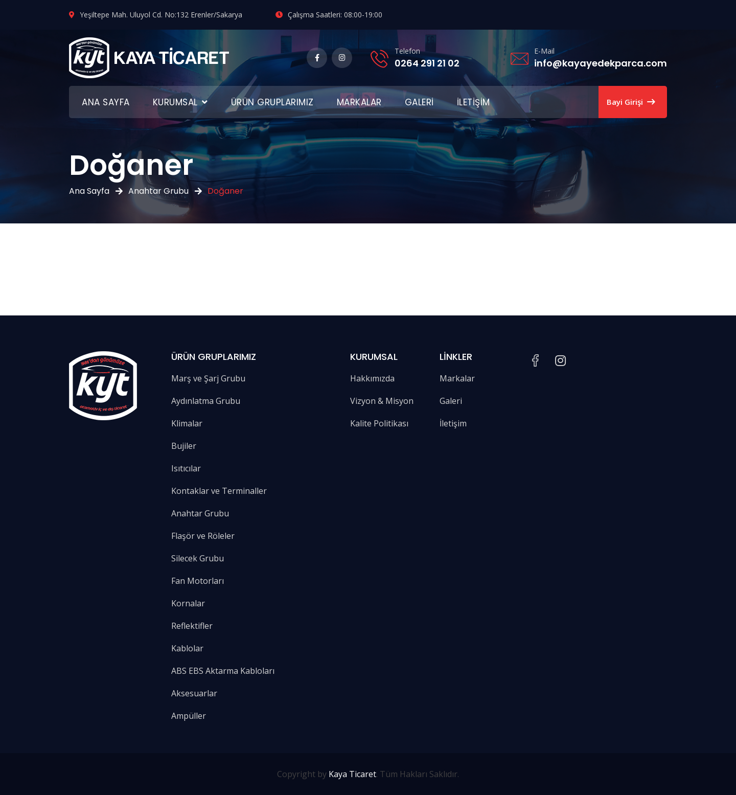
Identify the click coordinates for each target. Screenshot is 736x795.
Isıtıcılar (186, 468)
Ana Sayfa (106, 102)
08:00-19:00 (363, 14)
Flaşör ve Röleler (203, 535)
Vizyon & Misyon (381, 400)
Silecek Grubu (197, 558)
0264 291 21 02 (427, 63)
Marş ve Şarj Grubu (208, 378)
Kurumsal (175, 102)
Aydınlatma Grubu (205, 400)
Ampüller (188, 715)
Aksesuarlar (194, 693)
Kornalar (188, 603)
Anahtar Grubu (158, 191)
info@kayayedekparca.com (600, 63)
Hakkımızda (372, 378)
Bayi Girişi (631, 102)
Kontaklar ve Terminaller (219, 490)
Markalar (359, 102)
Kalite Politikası (379, 423)
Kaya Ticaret (352, 774)
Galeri (419, 102)
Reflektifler (192, 625)
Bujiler (183, 445)
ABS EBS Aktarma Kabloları (222, 670)
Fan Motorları (197, 580)
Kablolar (187, 648)
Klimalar (186, 423)
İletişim (473, 102)
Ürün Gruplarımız (272, 102)
